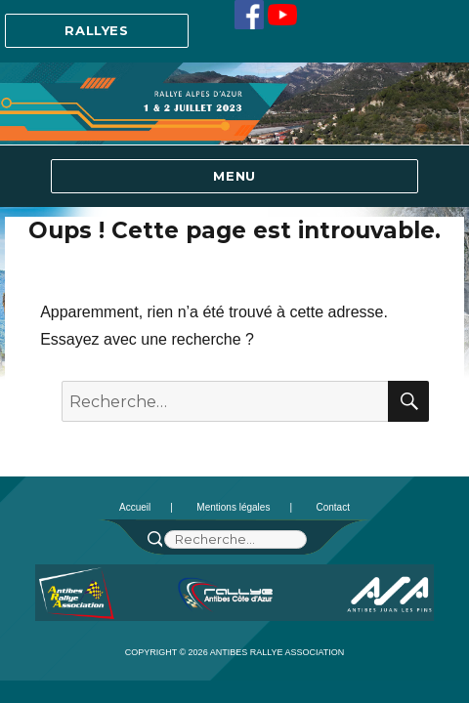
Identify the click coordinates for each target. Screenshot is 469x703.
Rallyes (96, 30)
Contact (332, 507)
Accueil (134, 507)
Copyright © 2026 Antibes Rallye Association (235, 652)
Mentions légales (233, 507)
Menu (234, 176)
